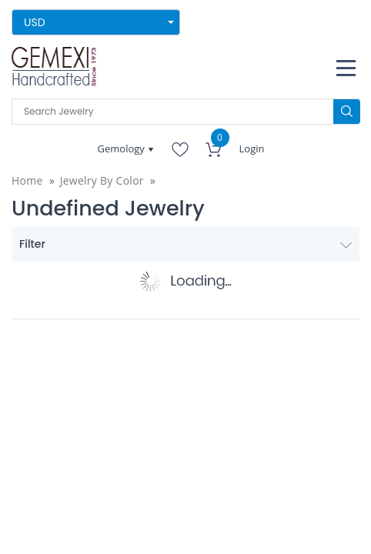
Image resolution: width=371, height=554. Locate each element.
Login (252, 148)
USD (34, 22)
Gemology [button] (123, 148)
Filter (185, 244)
